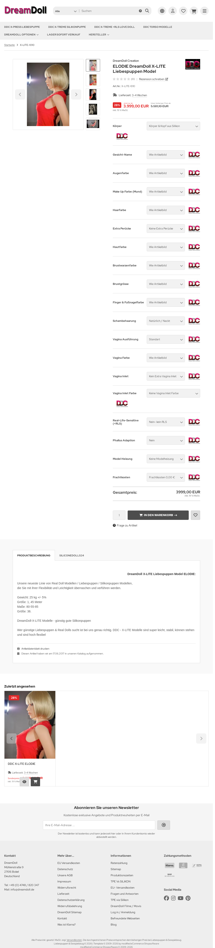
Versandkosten (74, 939)
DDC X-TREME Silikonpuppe (67, 27)
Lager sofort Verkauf (63, 34)
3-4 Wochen (139, 95)
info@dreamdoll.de (22, 889)
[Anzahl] (119, 515)
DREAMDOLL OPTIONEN (21, 34)
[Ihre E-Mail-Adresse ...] (99, 825)
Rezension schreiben (151, 79)
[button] (65, 11)
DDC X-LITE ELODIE (21, 764)
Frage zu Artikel (125, 525)
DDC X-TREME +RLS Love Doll (114, 27)
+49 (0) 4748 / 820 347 (24, 885)
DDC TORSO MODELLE (157, 27)
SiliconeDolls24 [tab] (71, 555)
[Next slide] (93, 123)
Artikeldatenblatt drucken (35, 648)
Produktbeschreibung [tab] (33, 555)
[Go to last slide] (93, 66)
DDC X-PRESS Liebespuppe (22, 27)
